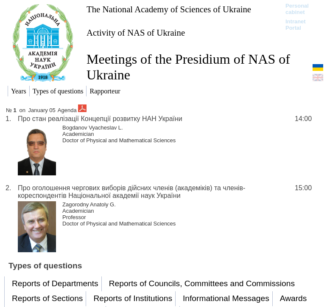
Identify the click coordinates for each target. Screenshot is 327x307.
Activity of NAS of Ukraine (136, 32)
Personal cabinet (297, 9)
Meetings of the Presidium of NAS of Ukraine (188, 66)
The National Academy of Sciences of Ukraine (169, 9)
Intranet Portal (295, 24)
